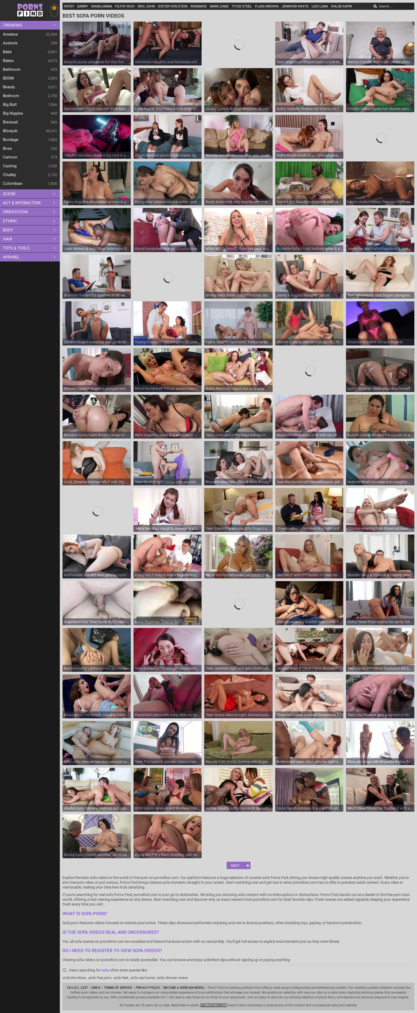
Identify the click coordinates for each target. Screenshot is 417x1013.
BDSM (8, 78)
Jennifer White (295, 6)
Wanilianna (101, 6)
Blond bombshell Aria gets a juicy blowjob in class (168, 249)
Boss (7, 148)
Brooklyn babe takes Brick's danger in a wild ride (97, 435)
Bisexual (10, 122)
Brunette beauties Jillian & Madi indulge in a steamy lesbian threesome (238, 482)
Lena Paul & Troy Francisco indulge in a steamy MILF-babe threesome (168, 109)
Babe (7, 51)
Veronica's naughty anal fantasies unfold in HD (168, 62)
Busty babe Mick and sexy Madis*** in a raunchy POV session (238, 202)
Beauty (9, 87)
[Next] (238, 865)
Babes (8, 60)
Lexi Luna (320, 6)
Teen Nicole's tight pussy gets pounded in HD (168, 482)
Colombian (12, 183)
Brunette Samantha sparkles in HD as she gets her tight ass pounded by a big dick (97, 295)
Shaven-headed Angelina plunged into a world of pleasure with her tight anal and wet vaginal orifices (97, 388)
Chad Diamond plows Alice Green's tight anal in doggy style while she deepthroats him (168, 155)
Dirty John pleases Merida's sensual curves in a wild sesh (97, 762)
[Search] (375, 6)
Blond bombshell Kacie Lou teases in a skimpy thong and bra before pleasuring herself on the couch (238, 575)
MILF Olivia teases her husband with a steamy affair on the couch (380, 808)
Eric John (146, 6)
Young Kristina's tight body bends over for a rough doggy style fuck (168, 342)
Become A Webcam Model (184, 988)
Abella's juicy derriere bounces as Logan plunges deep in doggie (97, 808)
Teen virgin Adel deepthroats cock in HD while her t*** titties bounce (309, 62)
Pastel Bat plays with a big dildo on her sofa (168, 715)
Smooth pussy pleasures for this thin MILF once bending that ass (97, 62)
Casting (9, 166)
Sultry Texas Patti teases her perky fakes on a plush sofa (380, 622)
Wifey (69, 6)
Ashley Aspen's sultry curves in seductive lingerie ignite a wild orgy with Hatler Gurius (238, 808)
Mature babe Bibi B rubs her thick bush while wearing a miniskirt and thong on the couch (97, 109)
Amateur (10, 34)
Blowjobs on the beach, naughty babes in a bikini (97, 715)
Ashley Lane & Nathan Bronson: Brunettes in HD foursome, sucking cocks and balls (238, 109)
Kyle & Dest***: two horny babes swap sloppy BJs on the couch (238, 342)
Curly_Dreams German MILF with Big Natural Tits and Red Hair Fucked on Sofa (97, 482)
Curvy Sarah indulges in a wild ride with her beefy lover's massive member (309, 808)
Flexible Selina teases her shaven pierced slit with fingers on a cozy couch (380, 109)
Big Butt (10, 104)
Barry (82, 6)
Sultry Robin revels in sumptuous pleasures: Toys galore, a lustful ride (309, 155)
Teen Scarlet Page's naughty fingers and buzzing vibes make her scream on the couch (238, 528)
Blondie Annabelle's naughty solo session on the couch (238, 155)
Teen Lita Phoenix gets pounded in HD (378, 715)
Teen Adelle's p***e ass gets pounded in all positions (168, 668)
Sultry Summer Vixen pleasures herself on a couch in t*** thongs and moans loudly (380, 388)
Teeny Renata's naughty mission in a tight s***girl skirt (168, 528)
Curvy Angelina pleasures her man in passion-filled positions (97, 202)
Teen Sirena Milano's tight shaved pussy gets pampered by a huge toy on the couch (238, 715)
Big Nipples (13, 113)
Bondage (10, 139)
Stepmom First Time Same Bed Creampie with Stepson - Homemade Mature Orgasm (97, 622)
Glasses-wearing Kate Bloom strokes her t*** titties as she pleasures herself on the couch (380, 528)
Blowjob (10, 130)
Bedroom (11, 95)
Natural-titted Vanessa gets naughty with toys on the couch (380, 482)
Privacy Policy (148, 988)
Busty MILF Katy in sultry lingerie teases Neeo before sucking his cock (168, 575)
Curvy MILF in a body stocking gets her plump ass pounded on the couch (168, 855)
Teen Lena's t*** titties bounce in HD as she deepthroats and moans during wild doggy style (380, 668)
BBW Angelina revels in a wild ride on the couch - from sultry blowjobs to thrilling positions (168, 435)
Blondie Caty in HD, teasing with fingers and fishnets (238, 762)
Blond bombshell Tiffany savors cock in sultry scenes (168, 388)
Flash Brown (266, 6)
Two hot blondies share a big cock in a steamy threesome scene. (97, 155)
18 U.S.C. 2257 (77, 988)
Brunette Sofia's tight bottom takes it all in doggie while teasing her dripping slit (309, 249)
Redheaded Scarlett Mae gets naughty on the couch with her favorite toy (97, 575)
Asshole (10, 43)
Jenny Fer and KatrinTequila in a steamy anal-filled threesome (380, 249)
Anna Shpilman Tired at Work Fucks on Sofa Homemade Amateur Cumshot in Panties (168, 622)
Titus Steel (242, 6)
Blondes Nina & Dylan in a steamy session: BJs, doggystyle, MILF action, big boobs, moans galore (380, 575)
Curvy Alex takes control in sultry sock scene (168, 202)
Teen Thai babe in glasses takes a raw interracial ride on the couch (168, 762)
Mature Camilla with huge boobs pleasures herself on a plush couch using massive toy (380, 62)
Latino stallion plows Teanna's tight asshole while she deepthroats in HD (380, 202)
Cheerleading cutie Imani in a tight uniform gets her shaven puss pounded (309, 528)
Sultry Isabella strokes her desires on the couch (309, 109)
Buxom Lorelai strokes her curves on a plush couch (380, 435)
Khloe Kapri (341, 6)
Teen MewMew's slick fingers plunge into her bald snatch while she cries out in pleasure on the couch (380, 295)
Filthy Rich (125, 6)
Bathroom (11, 69)
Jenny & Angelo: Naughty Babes (303, 295)
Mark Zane (219, 6)
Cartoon (10, 157)
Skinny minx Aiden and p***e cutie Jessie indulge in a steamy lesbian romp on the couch (238, 295)
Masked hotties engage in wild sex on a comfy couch (309, 435)
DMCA (96, 988)
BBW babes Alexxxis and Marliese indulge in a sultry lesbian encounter (168, 808)
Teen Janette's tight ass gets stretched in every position (238, 668)
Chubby (9, 174)
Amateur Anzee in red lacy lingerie (374, 342)
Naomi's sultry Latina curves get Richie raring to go (97, 668)
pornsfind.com (213, 1005)
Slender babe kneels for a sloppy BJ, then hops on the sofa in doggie (309, 342)
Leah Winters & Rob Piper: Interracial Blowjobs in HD (97, 249)
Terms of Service (118, 988)
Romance (199, 6)
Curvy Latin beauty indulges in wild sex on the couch (309, 202)
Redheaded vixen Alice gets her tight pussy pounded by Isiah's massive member (309, 762)
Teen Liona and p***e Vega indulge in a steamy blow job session (238, 435)
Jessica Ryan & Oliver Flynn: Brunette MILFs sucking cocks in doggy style (309, 668)
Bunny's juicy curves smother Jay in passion (97, 855)
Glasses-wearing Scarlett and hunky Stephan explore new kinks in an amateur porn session (309, 622)
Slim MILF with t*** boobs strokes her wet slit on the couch (309, 575)
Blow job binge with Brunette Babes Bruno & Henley (380, 762)
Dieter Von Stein (172, 6)
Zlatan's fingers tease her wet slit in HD (95, 342)
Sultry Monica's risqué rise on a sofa (235, 388)
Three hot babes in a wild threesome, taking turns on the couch (309, 715)
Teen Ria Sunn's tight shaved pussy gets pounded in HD (309, 482)
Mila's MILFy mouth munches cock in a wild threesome (238, 249)
